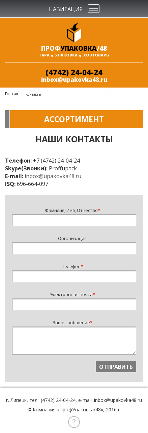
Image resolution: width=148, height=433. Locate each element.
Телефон (72, 266)
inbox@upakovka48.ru (74, 79)
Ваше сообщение (72, 322)
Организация (72, 238)
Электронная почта (72, 294)
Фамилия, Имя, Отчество (72, 210)
